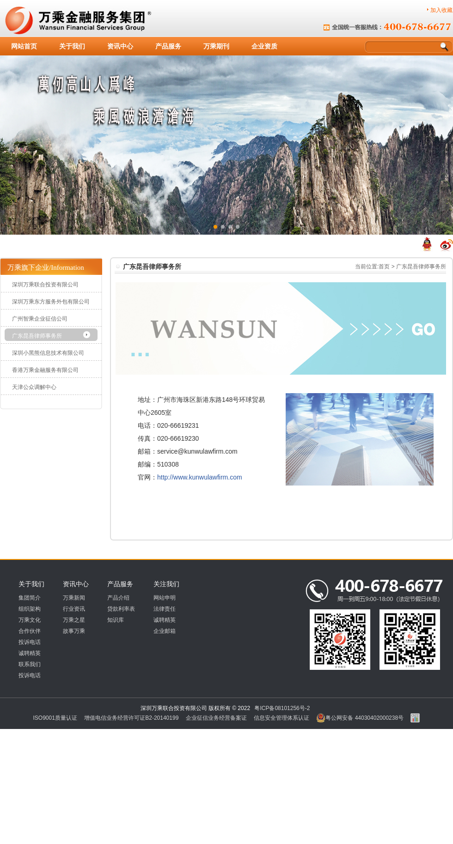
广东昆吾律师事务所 (37, 336)
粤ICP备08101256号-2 (282, 708)
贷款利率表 (121, 609)
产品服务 (168, 46)
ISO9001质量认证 (55, 718)
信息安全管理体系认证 (281, 718)
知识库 (115, 620)
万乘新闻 (74, 598)
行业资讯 (74, 609)
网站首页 (24, 46)
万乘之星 (74, 620)
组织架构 (29, 609)
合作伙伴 (29, 631)
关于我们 (72, 46)
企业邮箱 (164, 631)
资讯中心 (120, 46)
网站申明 (164, 598)
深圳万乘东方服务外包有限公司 (51, 301)
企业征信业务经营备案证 (216, 718)
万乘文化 (29, 620)
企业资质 (264, 46)
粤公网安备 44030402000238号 (360, 718)
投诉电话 (29, 642)
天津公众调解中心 (34, 387)
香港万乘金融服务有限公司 (45, 370)
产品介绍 (118, 598)
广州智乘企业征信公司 (39, 319)
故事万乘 (74, 631)
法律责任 (164, 609)
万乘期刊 (216, 46)
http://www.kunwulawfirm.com (199, 477)
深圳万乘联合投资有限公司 (45, 284)
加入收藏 (441, 10)
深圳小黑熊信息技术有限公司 (48, 353)
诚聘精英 (29, 653)
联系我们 (29, 664)
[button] (215, 227)
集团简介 (29, 598)
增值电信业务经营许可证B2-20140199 (131, 718)
